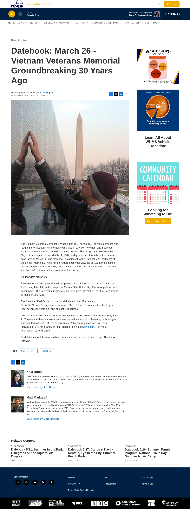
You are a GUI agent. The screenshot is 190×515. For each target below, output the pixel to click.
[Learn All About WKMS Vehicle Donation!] (158, 117)
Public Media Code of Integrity (81, 496)
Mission (71, 484)
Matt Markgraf (45, 98)
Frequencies (110, 490)
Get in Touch (153, 29)
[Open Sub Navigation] (26, 29)
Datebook (47, 357)
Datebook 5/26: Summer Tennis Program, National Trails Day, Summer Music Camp (147, 459)
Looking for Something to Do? (157, 218)
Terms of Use (147, 490)
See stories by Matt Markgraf (44, 425)
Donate (174, 7)
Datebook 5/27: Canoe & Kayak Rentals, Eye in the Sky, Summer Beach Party (91, 459)
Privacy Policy (74, 490)
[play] (12, 20)
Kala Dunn (30, 98)
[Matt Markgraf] (17, 410)
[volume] (20, 20)
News (21, 29)
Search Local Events (158, 227)
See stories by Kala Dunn (41, 393)
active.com (88, 333)
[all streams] (172, 20)
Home (11, 29)
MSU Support (148, 484)
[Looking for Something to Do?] (158, 189)
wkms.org (96, 343)
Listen (34, 29)
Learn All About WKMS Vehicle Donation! (158, 148)
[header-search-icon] (160, 7)
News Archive (19, 46)
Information (131, 29)
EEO (107, 484)
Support (81, 29)
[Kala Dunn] (17, 384)
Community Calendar (105, 29)
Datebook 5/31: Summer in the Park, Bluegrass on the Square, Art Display (37, 459)
